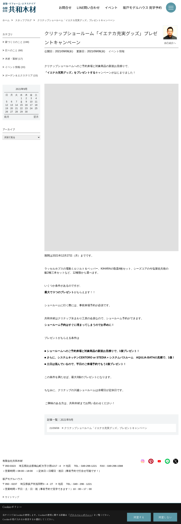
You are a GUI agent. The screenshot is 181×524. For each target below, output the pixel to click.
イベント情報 (116, 51)
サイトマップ (12, 497)
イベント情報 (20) (15, 67)
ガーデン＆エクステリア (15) (21, 75)
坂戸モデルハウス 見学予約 (142, 7)
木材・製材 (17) (14, 58)
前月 (6, 116)
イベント (111, 7)
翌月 (36, 116)
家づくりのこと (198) (17, 42)
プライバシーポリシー (81, 514)
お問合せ (65, 7)
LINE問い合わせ (88, 7)
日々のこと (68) (14, 50)
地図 (68, 465)
